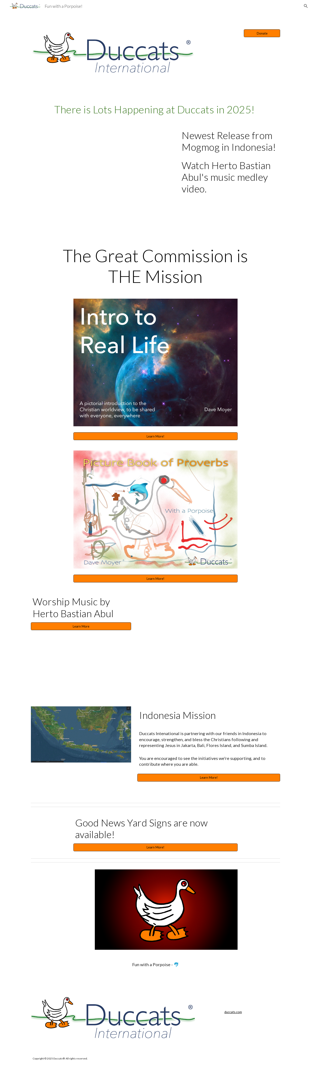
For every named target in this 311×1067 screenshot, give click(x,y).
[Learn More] (81, 626)
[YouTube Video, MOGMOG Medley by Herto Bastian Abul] (102, 173)
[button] (306, 6)
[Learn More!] (155, 436)
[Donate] (262, 33)
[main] (155, 109)
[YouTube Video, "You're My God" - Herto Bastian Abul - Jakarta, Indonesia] (208, 637)
